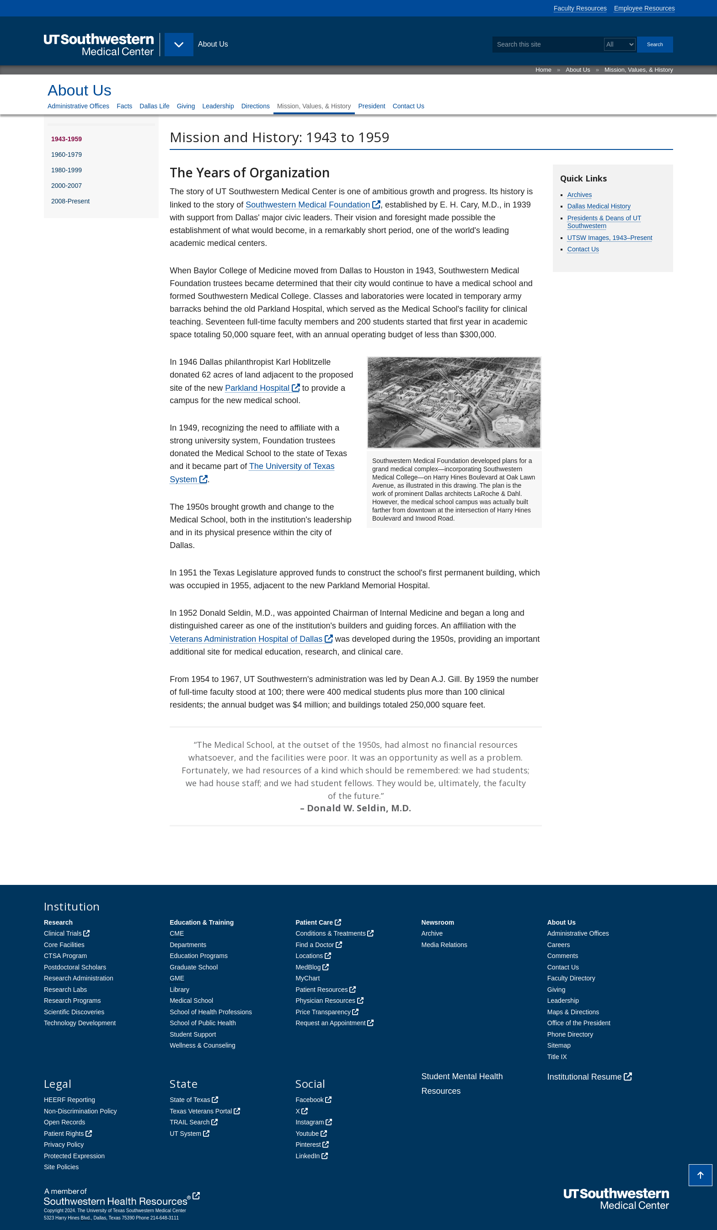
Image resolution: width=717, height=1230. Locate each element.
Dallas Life (154, 106)
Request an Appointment (330, 1023)
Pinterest (308, 1144)
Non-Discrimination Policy (80, 1111)
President (371, 106)
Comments (562, 955)
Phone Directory (570, 1034)
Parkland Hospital (257, 388)
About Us (578, 69)
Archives (579, 194)
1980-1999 (66, 170)
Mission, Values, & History (639, 69)
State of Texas (190, 1099)
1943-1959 (66, 139)
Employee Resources (644, 8)
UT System (185, 1133)
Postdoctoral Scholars (75, 967)
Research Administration (78, 978)
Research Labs (65, 989)
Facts (124, 106)
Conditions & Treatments (330, 933)
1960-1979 (66, 154)
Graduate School (194, 967)
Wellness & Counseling (202, 1045)
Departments (188, 944)
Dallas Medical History (599, 206)
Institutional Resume (584, 1076)
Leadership (218, 106)
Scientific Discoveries (74, 1012)
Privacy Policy (64, 1144)
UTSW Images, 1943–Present (610, 237)
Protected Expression (74, 1156)
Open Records (64, 1122)
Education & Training (202, 922)
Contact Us (408, 106)
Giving (186, 106)
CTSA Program (65, 955)
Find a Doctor (314, 944)
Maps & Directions (573, 1012)
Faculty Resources (580, 8)
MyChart (307, 978)
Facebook (309, 1099)
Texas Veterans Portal (201, 1111)
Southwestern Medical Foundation (308, 204)
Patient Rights (64, 1133)
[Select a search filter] (620, 44)
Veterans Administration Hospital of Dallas (246, 639)
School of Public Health (203, 1023)
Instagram (309, 1122)
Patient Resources (321, 989)
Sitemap (559, 1045)
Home (543, 69)
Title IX (557, 1056)
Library (179, 989)
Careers (558, 944)
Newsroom (438, 922)
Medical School (191, 1000)
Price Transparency (323, 1012)
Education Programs (199, 955)
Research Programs (72, 1000)
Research (58, 922)
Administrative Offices (78, 106)
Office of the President (578, 1023)
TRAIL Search (189, 1122)
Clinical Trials (62, 933)
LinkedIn (307, 1156)
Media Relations (444, 944)
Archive (432, 933)
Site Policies (61, 1167)
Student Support (193, 1034)
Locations (309, 955)
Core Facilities (64, 944)
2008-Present (70, 201)
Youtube (307, 1133)
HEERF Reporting (69, 1099)
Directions (255, 106)
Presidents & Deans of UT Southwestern (604, 222)
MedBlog (308, 967)
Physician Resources (325, 1000)
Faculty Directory (571, 978)
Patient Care (314, 922)
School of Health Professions (211, 1012)
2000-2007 (66, 185)
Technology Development (80, 1023)
